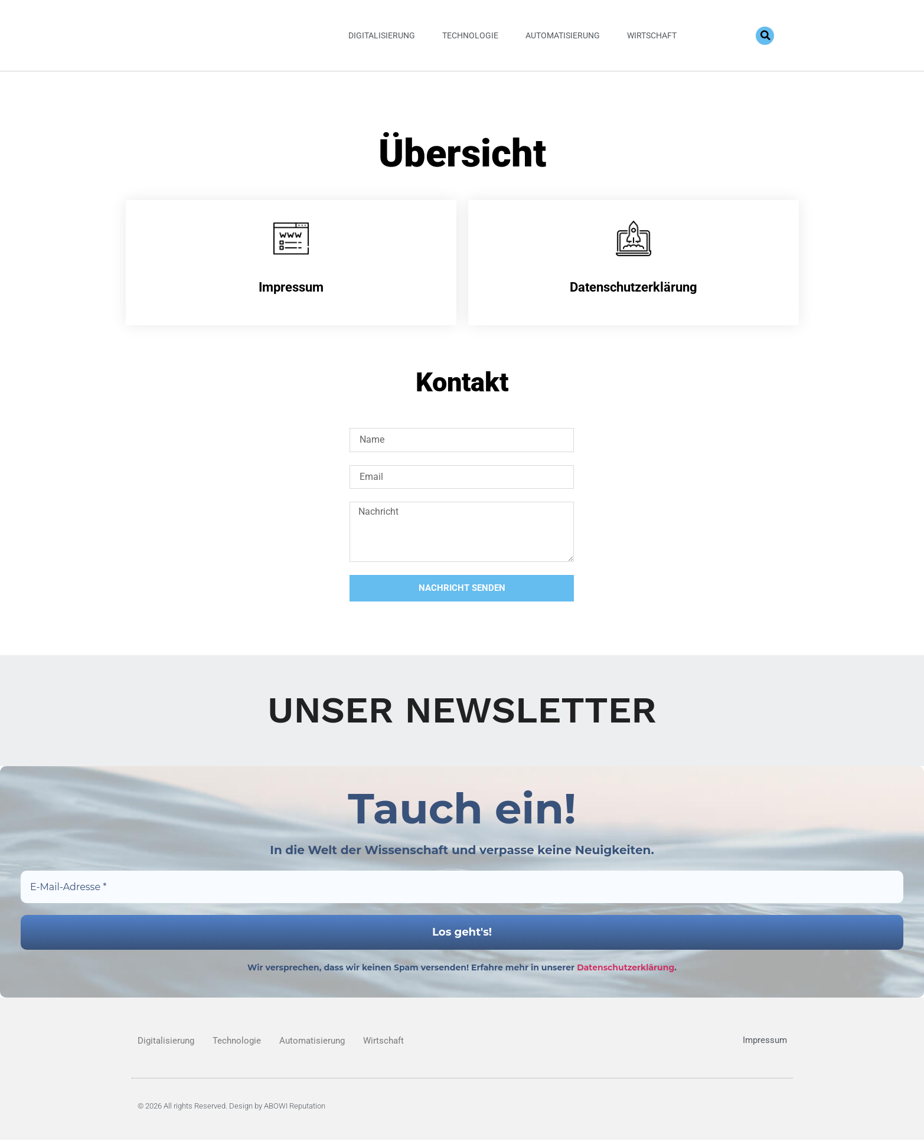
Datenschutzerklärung (625, 968)
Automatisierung (562, 35)
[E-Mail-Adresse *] (462, 887)
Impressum (765, 1042)
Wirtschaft (652, 35)
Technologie (470, 35)
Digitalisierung (381, 35)
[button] (765, 36)
